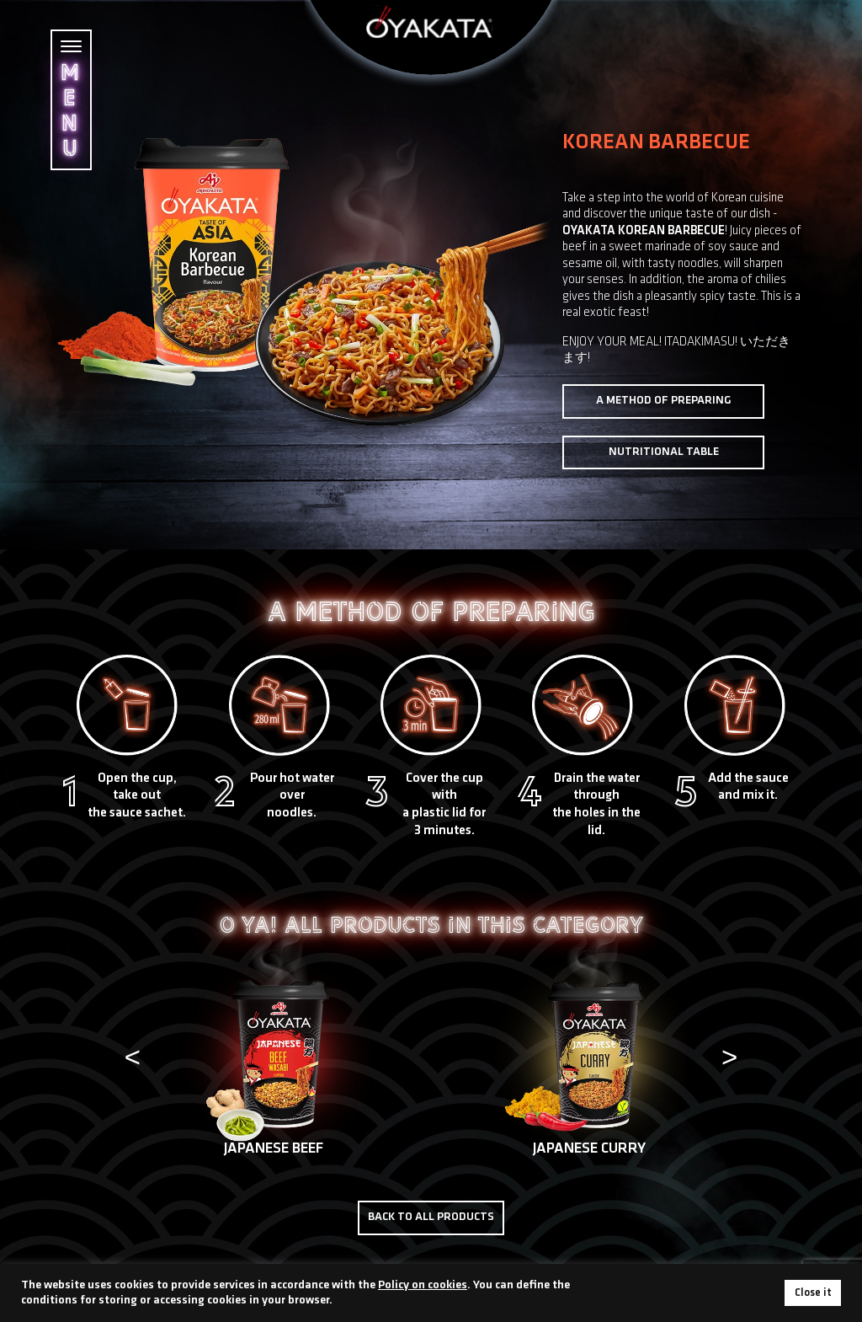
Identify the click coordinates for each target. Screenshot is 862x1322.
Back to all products (431, 1217)
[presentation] (132, 1060)
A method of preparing (664, 400)
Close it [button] (813, 1292)
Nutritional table (664, 452)
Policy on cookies (422, 1285)
